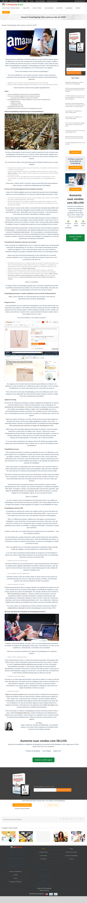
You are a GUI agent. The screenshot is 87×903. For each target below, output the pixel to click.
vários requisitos (19, 192)
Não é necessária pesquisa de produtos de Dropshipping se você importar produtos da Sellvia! (75, 90)
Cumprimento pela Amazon (21, 232)
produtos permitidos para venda (28, 277)
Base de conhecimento (16, 871)
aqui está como (13, 681)
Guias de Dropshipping (72, 855)
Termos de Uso (44, 890)
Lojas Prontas (43, 855)
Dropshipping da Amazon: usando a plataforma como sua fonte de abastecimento (29, 99)
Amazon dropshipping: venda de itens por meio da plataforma (24, 94)
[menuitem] (5, 1)
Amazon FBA (41, 513)
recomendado (44, 409)
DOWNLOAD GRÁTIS (73, 72)
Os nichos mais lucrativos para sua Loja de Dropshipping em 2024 (75, 131)
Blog (71, 848)
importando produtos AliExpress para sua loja (28, 664)
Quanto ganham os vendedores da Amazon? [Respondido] (73, 111)
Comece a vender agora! (75, 238)
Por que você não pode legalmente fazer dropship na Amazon (24, 96)
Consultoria (44, 859)
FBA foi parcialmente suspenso (17, 594)
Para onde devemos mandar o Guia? (74, 65)
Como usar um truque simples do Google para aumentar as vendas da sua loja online (74, 124)
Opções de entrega (16, 103)
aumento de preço (28, 673)
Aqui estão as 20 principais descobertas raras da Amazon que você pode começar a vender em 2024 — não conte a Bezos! (75, 105)
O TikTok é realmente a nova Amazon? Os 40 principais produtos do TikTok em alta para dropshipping (75, 97)
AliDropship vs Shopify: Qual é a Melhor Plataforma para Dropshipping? (74, 83)
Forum (15, 878)
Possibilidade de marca (17, 105)
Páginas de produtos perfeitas (14, 694)
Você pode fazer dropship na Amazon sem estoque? (24, 97)
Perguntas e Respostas (15, 881)
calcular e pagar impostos (28, 268)
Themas (71, 859)
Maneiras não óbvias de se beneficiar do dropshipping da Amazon (25, 108)
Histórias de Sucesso (71, 852)
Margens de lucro (15, 101)
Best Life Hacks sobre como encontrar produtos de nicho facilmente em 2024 (74, 137)
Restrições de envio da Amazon (15, 407)
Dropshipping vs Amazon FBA (15, 106)
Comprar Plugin (44, 852)
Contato (16, 874)
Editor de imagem (49, 705)
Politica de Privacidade (44, 888)
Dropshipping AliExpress (22, 713)
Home (43, 848)
